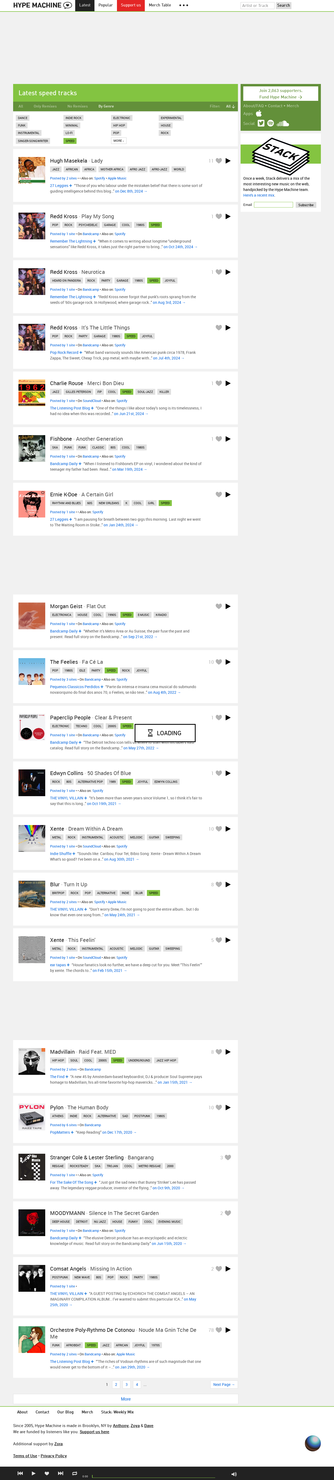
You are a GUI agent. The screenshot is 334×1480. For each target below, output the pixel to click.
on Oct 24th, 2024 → (181, 246)
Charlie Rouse (66, 383)
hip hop (58, 1060)
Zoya (135, 1425)
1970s (155, 1345)
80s (113, 447)
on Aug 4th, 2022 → (164, 692)
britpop (58, 893)
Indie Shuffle (60, 853)
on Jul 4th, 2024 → (169, 358)
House (165, 125)
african (72, 169)
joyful (170, 280)
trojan (112, 1166)
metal (56, 837)
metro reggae (150, 1166)
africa (89, 169)
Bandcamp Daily (64, 463)
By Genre (106, 106)
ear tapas (58, 964)
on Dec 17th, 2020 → (119, 1132)
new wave (82, 1277)
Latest (84, 5)
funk (82, 447)
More (126, 1399)
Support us (131, 5)
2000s (112, 726)
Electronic (121, 118)
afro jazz (137, 169)
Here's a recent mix (258, 195)
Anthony (121, 1425)
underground (139, 1060)
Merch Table (160, 5)
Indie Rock (73, 118)
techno (81, 726)
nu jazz (100, 1222)
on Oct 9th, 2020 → (169, 1187)
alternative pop (90, 782)
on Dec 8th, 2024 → (131, 191)
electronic (60, 726)
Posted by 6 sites (63, 1124)
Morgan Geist (66, 606)
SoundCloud (92, 400)
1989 (112, 782)
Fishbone (61, 438)
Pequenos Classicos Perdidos (75, 686)
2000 (170, 1166)
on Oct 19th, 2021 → (104, 803)
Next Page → (224, 1384)
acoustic (117, 837)
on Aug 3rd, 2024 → (169, 302)
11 (211, 160)
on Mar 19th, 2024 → (129, 469)
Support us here (94, 1431)
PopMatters (60, 1132)
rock (68, 225)
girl (151, 503)
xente (57, 940)
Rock (165, 133)
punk (68, 447)
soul (74, 1060)
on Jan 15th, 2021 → (175, 1082)
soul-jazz (145, 392)
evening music (169, 1222)
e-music (143, 615)
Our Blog (65, 1412)
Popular (105, 5)
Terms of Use (25, 1455)
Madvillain (62, 1051)
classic (98, 447)
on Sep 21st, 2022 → (140, 636)
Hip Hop (119, 125)
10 (211, 662)
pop (55, 225)
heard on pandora (66, 280)
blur (139, 893)
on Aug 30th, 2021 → (121, 859)
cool (126, 225)
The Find (57, 1076)
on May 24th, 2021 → (122, 914)
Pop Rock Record (64, 352)
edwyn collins (165, 782)
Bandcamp (91, 233)
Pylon (56, 1107)
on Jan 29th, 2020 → (132, 1367)
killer (164, 392)
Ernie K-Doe (63, 494)
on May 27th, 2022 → (141, 747)
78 (211, 1330)
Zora (58, 1443)
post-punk (142, 1116)
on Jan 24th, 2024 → (121, 524)
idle (82, 670)
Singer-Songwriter (33, 141)
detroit (82, 1222)
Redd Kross (63, 216)
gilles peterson (78, 392)
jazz (55, 169)
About (22, 1412)
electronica (61, 615)
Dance (22, 118)
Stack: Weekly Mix (117, 1412)
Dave (148, 1425)
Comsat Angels (68, 1268)
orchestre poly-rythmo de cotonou (92, 1329)
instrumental (92, 837)
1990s (112, 615)
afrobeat (73, 1345)
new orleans (109, 503)
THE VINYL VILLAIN (66, 797)
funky (133, 1222)
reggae (57, 1166)
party (105, 280)
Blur (55, 884)
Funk (21, 125)
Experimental (171, 118)
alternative (106, 893)
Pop (116, 133)
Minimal (72, 125)
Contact (275, 106)
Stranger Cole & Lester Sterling (87, 1157)
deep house (61, 1222)
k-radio (161, 615)
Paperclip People (70, 717)
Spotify (99, 178)
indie (125, 893)
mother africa (112, 169)
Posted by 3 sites (63, 679)
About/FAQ (253, 106)
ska (55, 447)
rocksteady (79, 1166)
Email (248, 204)
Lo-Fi (69, 133)
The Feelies (64, 661)
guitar (154, 837)
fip (99, 392)
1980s (140, 225)
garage (110, 225)
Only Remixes (45, 106)
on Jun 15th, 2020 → (169, 1243)
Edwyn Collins (66, 773)
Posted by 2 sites (63, 178)
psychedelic (88, 225)
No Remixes (77, 106)
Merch (293, 106)
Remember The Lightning (71, 241)
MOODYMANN (67, 1213)
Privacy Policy (54, 1455)
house (82, 615)
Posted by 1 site (62, 233)
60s (89, 503)
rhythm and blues (66, 503)
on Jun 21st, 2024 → (131, 413)
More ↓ (118, 141)
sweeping (172, 837)
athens (57, 1116)
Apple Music (117, 178)
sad (125, 1116)
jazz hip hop (166, 1060)
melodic (136, 837)
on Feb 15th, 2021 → (110, 970)
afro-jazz (159, 169)
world (179, 169)
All (20, 106)
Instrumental (28, 133)
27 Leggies (59, 185)
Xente (57, 828)
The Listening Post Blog (70, 408)
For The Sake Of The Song (71, 1182)
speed (70, 141)
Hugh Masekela (68, 160)
